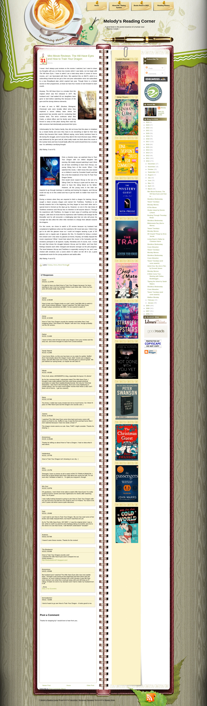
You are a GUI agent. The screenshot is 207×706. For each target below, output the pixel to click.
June (150, 180)
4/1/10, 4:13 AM (47, 352)
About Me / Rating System (119, 6)
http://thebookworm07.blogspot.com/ (54, 560)
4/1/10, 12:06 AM (47, 300)
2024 (148, 122)
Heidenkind (46, 453)
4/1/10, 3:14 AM (47, 336)
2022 (148, 128)
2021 (148, 130)
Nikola (44, 370)
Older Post (90, 685)
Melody (163, 108)
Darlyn (44, 334)
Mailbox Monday (153, 297)
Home (96, 5)
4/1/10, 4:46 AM (47, 372)
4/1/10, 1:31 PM (47, 470)
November (152, 166)
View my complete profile (161, 113)
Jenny (44, 316)
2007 (148, 311)
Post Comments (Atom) (57, 689)
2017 (148, 141)
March (150, 189)
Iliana (44, 397)
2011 (148, 158)
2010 (148, 161)
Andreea (45, 535)
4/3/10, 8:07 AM (47, 536)
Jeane (44, 280)
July (149, 178)
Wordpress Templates (86, 700)
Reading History (163, 5)
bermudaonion (47, 598)
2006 (148, 314)
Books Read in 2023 (141, 5)
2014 (148, 150)
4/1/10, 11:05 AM (47, 439)
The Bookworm (47, 549)
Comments (150, 74)
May (149, 183)
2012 (148, 155)
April (149, 186)
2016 (148, 144)
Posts (149, 68)
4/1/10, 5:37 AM (47, 399)
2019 (148, 136)
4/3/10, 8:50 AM (47, 551)
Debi (43, 511)
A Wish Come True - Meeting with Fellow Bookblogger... (155, 276)
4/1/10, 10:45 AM (47, 416)
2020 (148, 133)
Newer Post (46, 685)
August (150, 175)
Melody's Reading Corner (129, 21)
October (151, 169)
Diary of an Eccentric (49, 588)
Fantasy (50, 265)
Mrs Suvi (45, 486)
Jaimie (44, 298)
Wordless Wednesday (155, 199)
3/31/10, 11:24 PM (47, 282)
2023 (148, 125)
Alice (43, 468)
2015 (148, 147)
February (151, 300)
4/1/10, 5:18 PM (47, 488)
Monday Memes (153, 205)
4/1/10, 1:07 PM (47, 455)
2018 (148, 139)
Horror (55, 265)
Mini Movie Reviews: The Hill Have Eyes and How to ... (156, 194)
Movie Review (62, 265)
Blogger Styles (110, 700)
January (151, 303)
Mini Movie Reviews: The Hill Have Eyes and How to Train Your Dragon (71, 57)
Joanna (44, 414)
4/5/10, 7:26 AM (47, 600)
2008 (148, 308)
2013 (148, 153)
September (152, 172)
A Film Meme (152, 207)
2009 (148, 305)
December (152, 164)
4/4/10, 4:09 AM (47, 571)
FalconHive (73, 700)
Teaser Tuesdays (153, 202)
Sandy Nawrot (47, 351)
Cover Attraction (153, 247)
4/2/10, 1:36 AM (47, 513)
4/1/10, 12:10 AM (47, 318)
